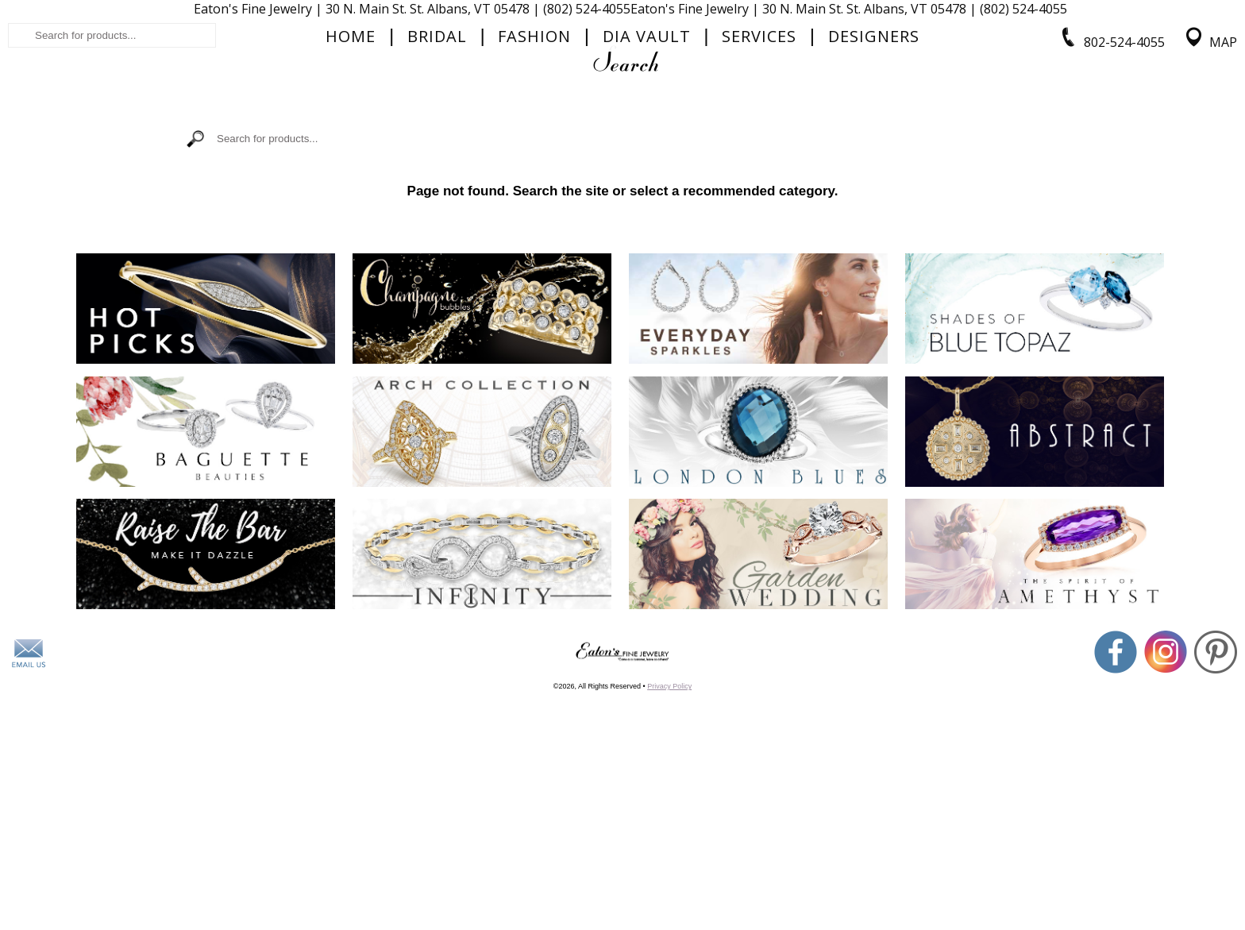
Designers (873, 164)
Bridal (437, 164)
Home (351, 164)
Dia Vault (647, 164)
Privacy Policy (669, 865)
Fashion (534, 164)
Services (759, 164)
